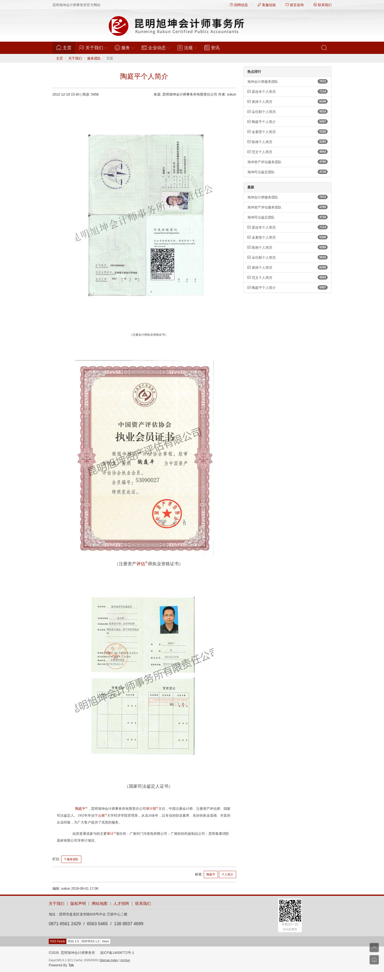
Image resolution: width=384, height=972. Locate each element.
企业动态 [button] (156, 47)
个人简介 (227, 874)
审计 (111, 834)
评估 (142, 563)
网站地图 (100, 903)
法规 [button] (187, 47)
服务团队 (94, 58)
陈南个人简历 (287, 141)
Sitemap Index (108, 960)
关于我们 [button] (93, 47)
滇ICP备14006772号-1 (117, 953)
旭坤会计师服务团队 (287, 81)
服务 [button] (124, 47)
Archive (125, 960)
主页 (65, 47)
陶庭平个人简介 (287, 121)
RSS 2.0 (73, 941)
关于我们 (75, 58)
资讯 (212, 47)
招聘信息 (239, 5)
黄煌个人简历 (287, 101)
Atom (105, 941)
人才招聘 (121, 903)
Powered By (61, 965)
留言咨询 (295, 5)
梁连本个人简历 (287, 91)
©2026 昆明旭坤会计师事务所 (72, 953)
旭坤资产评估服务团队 (287, 162)
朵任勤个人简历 (287, 111)
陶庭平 (81, 809)
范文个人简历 (287, 151)
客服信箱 (267, 5)
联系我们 (322, 5)
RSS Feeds (57, 941)
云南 (102, 815)
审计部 (152, 809)
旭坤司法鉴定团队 (287, 172)
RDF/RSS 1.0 (90, 941)
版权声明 (78, 903)
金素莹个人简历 (287, 131)
